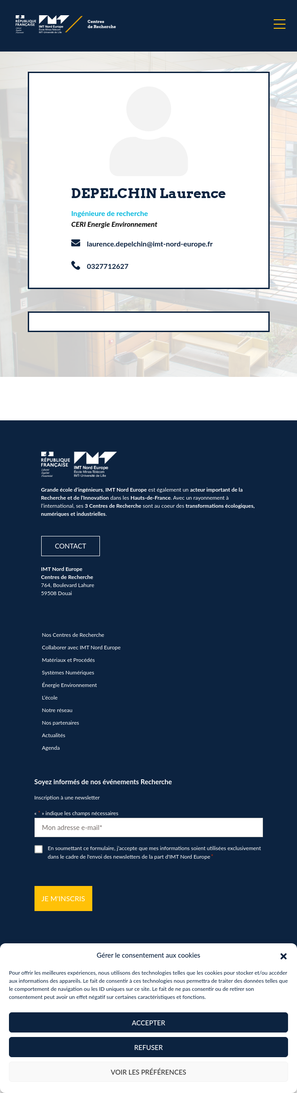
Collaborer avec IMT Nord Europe (81, 647)
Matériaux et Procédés (68, 660)
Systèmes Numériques (68, 672)
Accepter (148, 1023)
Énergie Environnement (69, 685)
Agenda (51, 747)
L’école (50, 697)
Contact (70, 546)
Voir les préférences (148, 1072)
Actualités (53, 735)
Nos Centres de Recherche (73, 634)
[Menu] (279, 24)
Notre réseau (57, 710)
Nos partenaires (60, 722)
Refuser (148, 1047)
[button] (283, 954)
